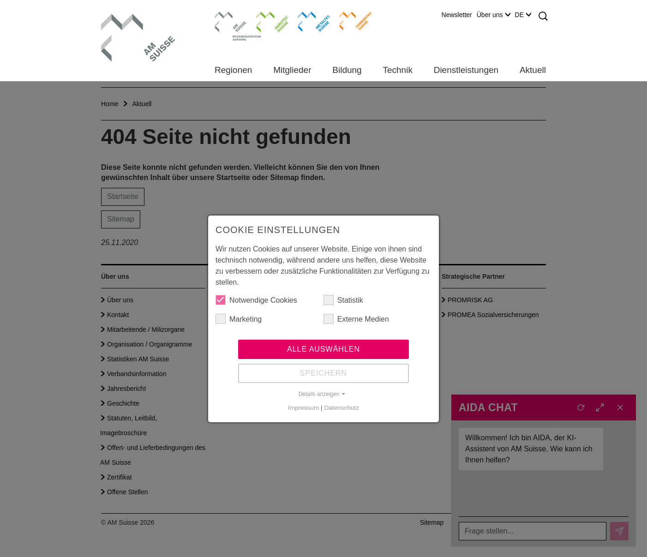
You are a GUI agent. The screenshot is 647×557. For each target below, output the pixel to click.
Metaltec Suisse (308, 21)
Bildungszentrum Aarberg (231, 21)
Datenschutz (341, 407)
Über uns (493, 14)
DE (523, 14)
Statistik (343, 300)
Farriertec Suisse (351, 21)
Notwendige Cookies (256, 300)
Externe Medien (356, 319)
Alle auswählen (323, 349)
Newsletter (457, 14)
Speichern (323, 373)
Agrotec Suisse (265, 21)
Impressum (303, 407)
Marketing (239, 319)
